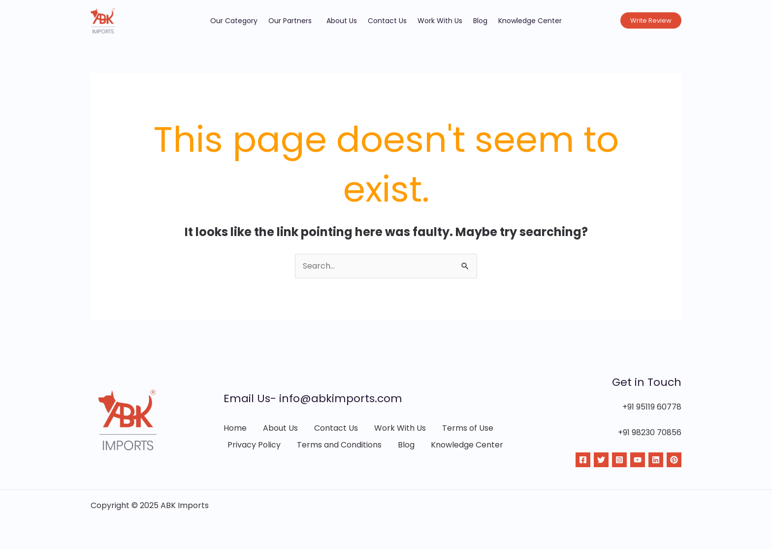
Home (235, 428)
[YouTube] (637, 459)
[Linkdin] (655, 459)
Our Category (233, 21)
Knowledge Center (530, 21)
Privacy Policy (254, 444)
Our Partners (292, 21)
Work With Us (440, 21)
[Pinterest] (674, 459)
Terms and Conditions (339, 444)
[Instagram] (619, 459)
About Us (341, 21)
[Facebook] (583, 459)
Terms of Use (467, 428)
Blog (480, 21)
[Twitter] (601, 459)
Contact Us (387, 21)
